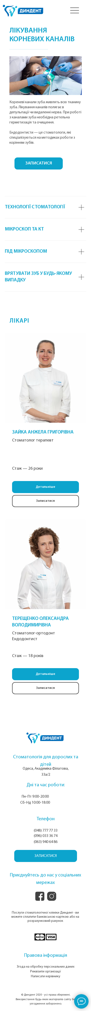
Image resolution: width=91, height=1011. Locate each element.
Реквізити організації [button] (45, 971)
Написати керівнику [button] (45, 976)
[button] (45, 501)
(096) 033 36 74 (45, 836)
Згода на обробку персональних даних (45, 967)
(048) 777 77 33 (45, 831)
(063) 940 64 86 (45, 842)
